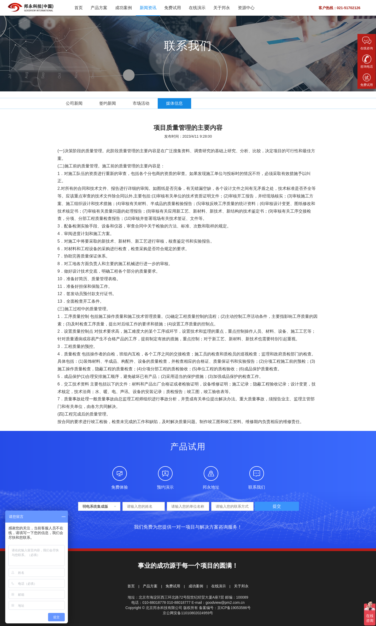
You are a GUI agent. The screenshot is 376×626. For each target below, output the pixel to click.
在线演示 (197, 7)
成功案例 (123, 7)
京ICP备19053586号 (234, 608)
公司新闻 (74, 103)
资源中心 (246, 7)
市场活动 (141, 103)
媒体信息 (174, 103)
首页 (78, 7)
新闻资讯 (148, 7)
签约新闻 (107, 103)
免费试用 (172, 7)
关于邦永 (221, 7)
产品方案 (99, 7)
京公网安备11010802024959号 (188, 613)
